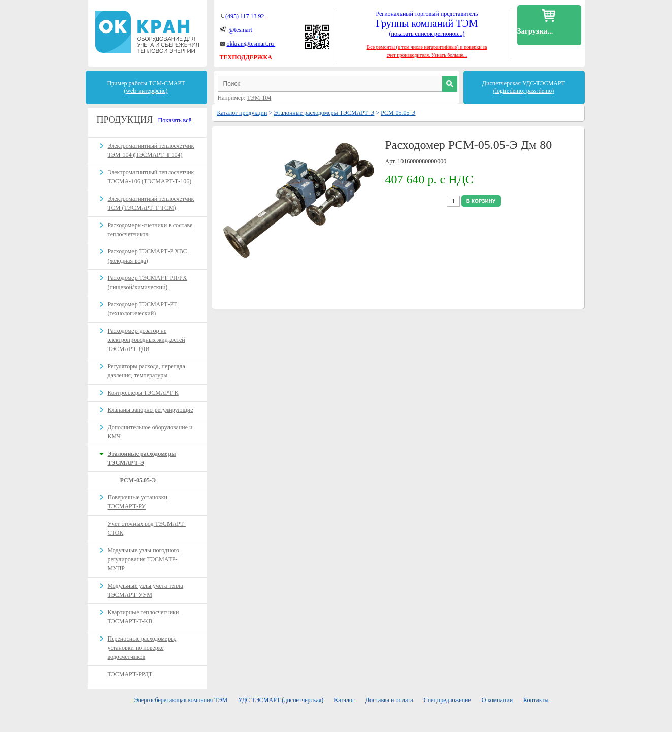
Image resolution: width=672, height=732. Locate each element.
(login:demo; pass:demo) (523, 90)
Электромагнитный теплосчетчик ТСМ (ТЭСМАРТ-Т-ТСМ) (151, 203)
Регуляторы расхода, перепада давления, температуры (146, 371)
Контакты (536, 700)
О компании (497, 700)
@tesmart (240, 30)
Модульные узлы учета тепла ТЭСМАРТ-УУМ (145, 590)
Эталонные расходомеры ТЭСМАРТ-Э (324, 112)
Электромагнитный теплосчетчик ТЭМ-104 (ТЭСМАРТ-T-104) (151, 150)
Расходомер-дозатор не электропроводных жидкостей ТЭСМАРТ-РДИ (146, 340)
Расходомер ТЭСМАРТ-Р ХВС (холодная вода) (147, 256)
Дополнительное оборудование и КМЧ (150, 432)
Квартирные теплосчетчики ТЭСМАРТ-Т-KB (143, 617)
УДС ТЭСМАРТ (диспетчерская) (280, 700)
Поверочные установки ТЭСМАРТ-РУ (138, 502)
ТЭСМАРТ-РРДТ (130, 674)
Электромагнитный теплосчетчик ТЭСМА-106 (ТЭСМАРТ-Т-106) (151, 177)
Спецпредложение (447, 700)
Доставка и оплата (389, 700)
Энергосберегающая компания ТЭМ (181, 700)
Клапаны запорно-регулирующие (150, 409)
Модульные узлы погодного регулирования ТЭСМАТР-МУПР (144, 559)
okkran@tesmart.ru (251, 43)
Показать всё (174, 120)
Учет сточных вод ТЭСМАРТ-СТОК (147, 528)
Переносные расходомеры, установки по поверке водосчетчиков (142, 647)
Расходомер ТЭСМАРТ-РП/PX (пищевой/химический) (147, 282)
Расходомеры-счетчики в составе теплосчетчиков (150, 229)
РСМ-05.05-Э (398, 112)
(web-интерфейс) (145, 90)
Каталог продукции (242, 112)
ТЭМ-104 (259, 97)
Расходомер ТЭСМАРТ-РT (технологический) (142, 309)
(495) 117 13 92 (244, 16)
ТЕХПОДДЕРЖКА (246, 57)
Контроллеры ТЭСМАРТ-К (143, 392)
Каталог (344, 700)
